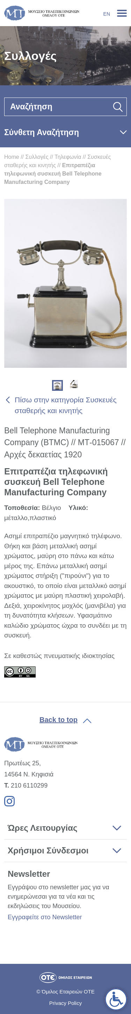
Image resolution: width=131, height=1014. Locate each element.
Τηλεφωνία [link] (67, 157)
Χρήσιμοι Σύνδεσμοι (48, 850)
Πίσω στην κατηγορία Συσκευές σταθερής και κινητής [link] (66, 405)
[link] (116, 999)
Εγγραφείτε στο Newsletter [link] (45, 917)
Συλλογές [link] (36, 157)
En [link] (106, 14)
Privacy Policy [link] (65, 1003)
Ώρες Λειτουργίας (42, 828)
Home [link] (11, 157)
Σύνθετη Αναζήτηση (41, 132)
